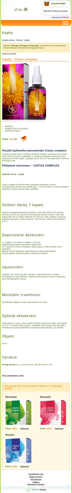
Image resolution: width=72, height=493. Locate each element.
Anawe (43, 489)
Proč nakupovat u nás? (13, 375)
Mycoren (9, 434)
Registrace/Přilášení (61, 17)
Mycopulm (45, 397)
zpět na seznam (9, 53)
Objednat (24, 428)
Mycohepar (11, 397)
